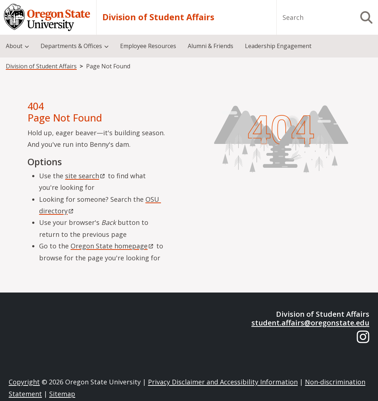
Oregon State (112, 246)
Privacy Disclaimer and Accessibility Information (223, 381)
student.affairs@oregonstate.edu (310, 323)
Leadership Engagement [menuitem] (278, 46)
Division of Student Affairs (158, 17)
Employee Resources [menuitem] (148, 46)
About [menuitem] (14, 46)
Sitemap (62, 393)
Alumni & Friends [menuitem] (210, 46)
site (85, 175)
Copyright (24, 381)
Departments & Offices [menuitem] (71, 46)
